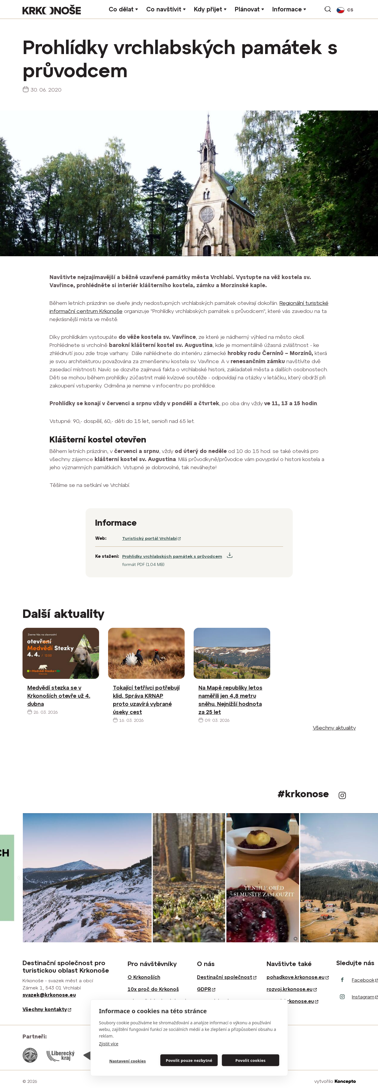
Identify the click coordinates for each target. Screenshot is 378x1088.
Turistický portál (151, 538)
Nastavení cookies (127, 1061)
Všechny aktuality (334, 728)
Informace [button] (287, 9)
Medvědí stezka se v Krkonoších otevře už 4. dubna (58, 696)
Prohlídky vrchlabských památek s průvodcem (172, 556)
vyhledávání (328, 9)
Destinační (226, 977)
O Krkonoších (144, 977)
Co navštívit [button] (163, 9)
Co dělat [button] (121, 9)
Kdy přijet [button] (208, 9)
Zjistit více (109, 1044)
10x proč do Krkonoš (153, 989)
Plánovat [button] (247, 9)
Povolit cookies (250, 1060)
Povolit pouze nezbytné (189, 1060)
